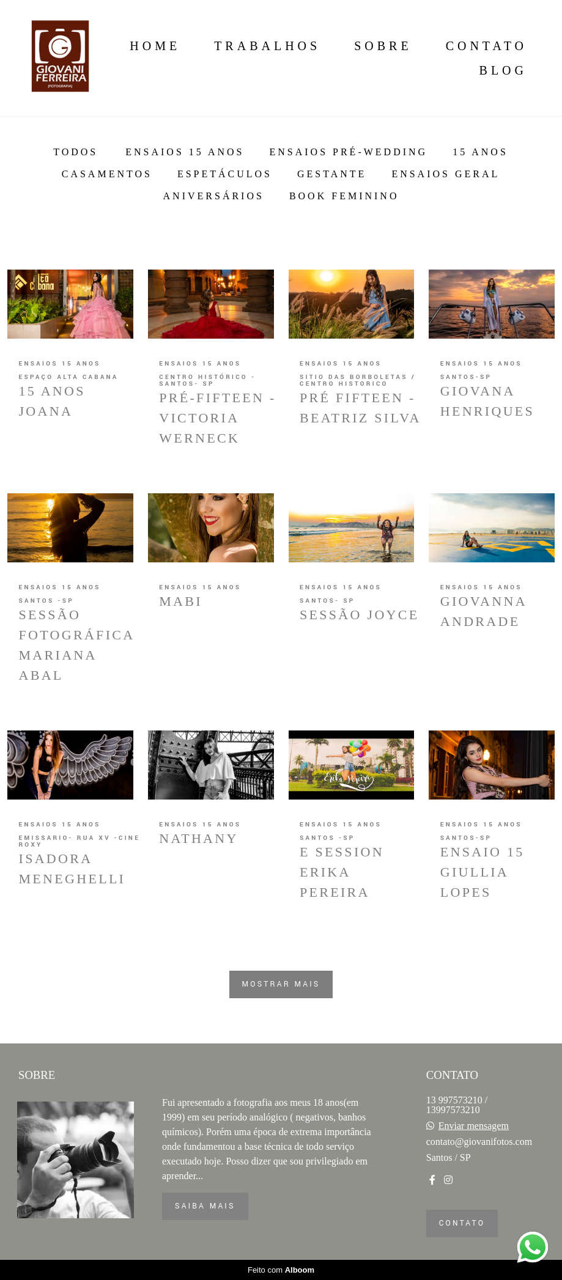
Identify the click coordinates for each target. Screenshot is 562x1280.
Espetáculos (224, 174)
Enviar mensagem (473, 1126)
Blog (503, 70)
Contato (486, 46)
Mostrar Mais (281, 984)
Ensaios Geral (445, 174)
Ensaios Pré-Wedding (348, 152)
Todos (75, 152)
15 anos (480, 152)
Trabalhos (267, 46)
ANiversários (213, 196)
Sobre (383, 46)
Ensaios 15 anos (184, 152)
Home (155, 46)
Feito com (281, 1269)
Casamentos (107, 174)
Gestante (331, 174)
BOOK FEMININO (344, 196)
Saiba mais (205, 1206)
